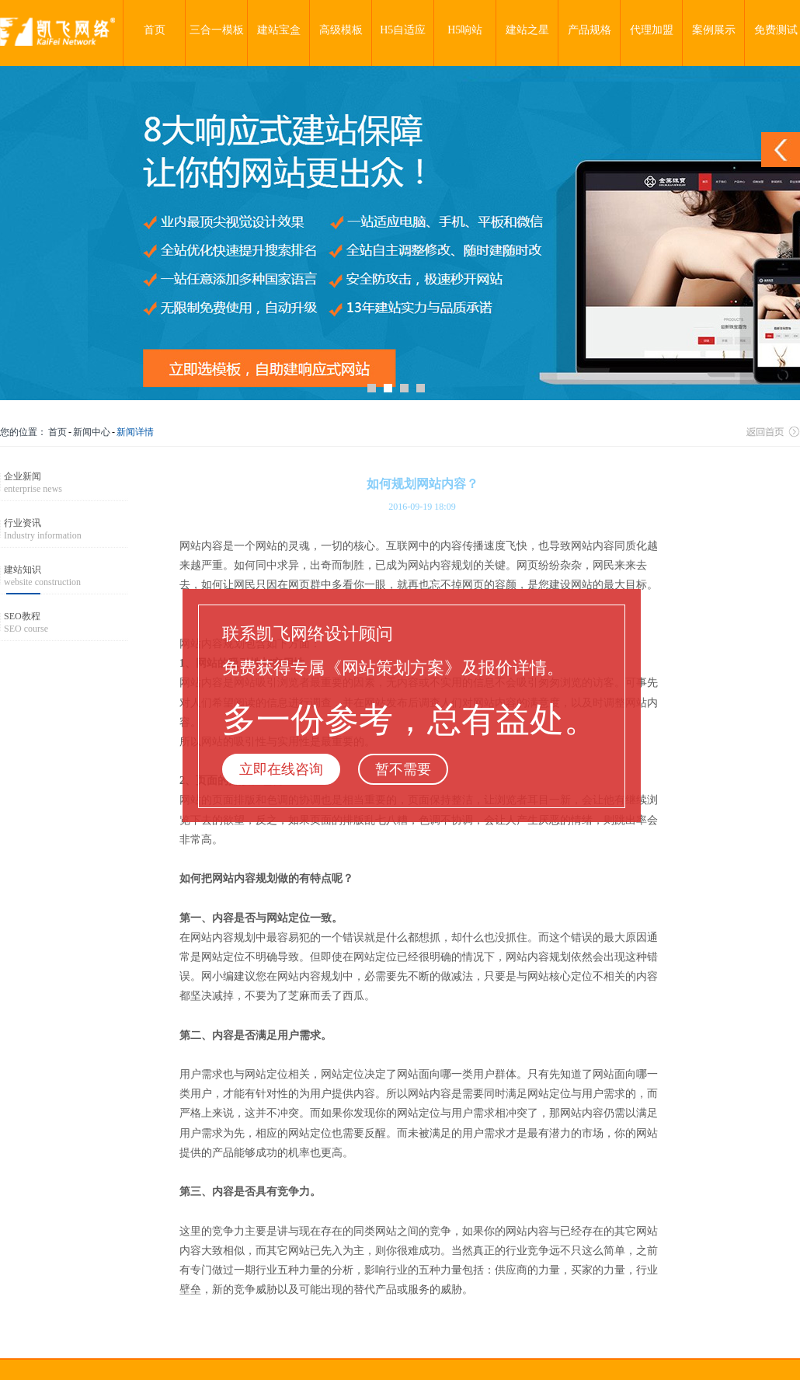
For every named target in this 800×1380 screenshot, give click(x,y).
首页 (154, 30)
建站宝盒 (279, 30)
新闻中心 (91, 432)
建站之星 (527, 30)
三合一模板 (217, 30)
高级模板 (341, 30)
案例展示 (714, 30)
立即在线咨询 (281, 769)
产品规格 (589, 30)
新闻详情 (135, 432)
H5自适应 (403, 30)
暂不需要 (403, 769)
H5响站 (464, 30)
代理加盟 (651, 30)
